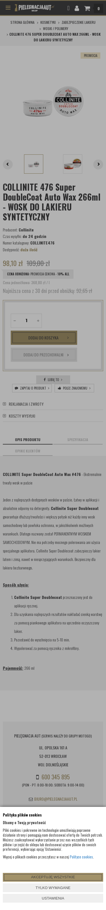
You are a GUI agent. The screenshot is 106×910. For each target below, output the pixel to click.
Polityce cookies (81, 857)
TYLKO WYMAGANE (53, 888)
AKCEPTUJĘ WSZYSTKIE (53, 877)
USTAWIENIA (53, 898)
